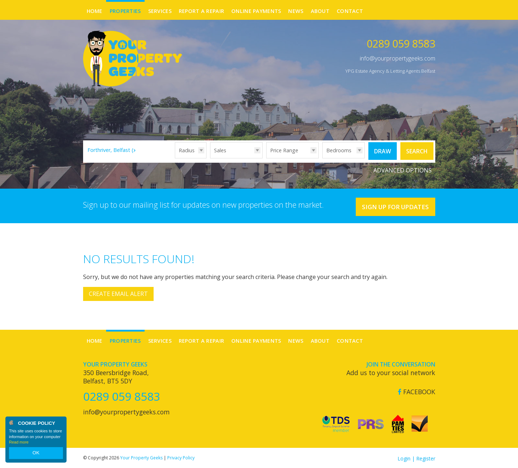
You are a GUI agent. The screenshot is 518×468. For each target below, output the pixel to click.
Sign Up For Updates (392, 205)
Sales (220, 150)
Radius (187, 150)
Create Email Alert (118, 293)
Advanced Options (402, 169)
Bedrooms (338, 150)
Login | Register (416, 457)
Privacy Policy (181, 456)
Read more (18, 444)
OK (36, 454)
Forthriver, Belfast (112, 150)
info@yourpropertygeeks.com (397, 58)
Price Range (284, 150)
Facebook (416, 390)
